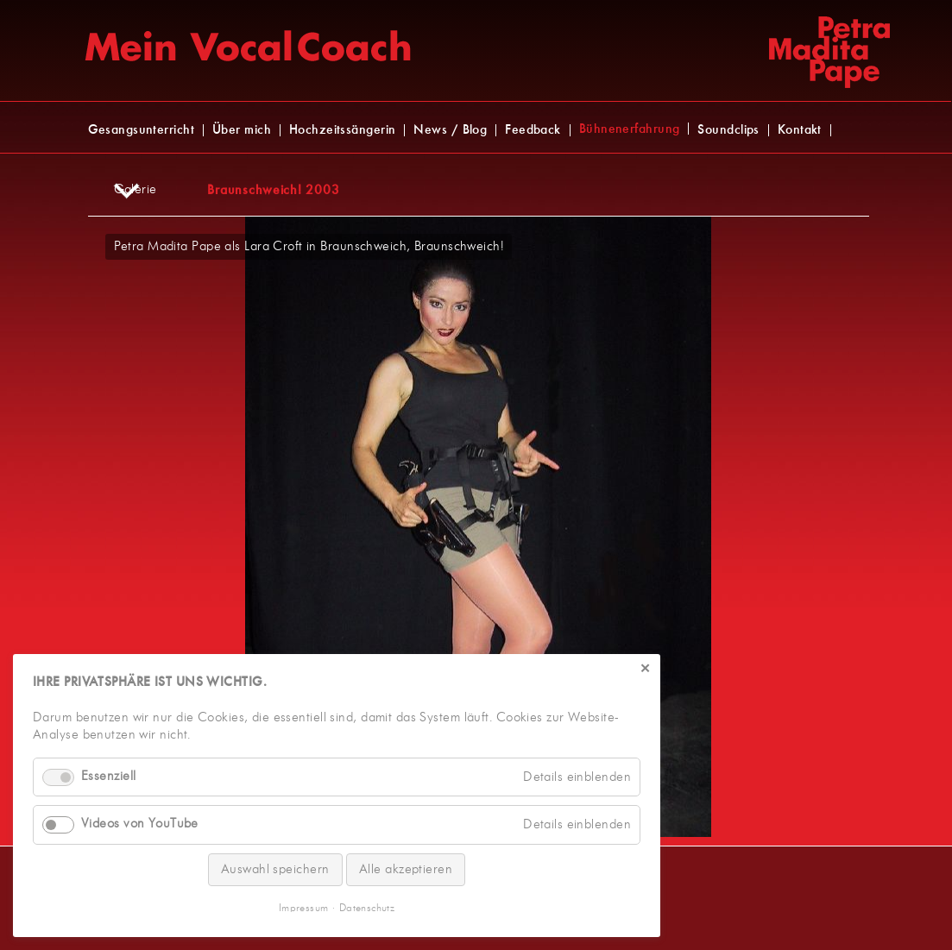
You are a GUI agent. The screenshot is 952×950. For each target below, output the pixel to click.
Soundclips (728, 130)
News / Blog (450, 130)
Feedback (533, 130)
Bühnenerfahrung (629, 129)
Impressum (303, 908)
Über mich (241, 130)
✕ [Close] (645, 670)
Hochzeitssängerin (342, 130)
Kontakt (800, 130)
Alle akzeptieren (405, 869)
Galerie (135, 190)
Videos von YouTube (140, 824)
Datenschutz (366, 908)
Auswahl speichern (275, 869)
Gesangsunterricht (141, 130)
